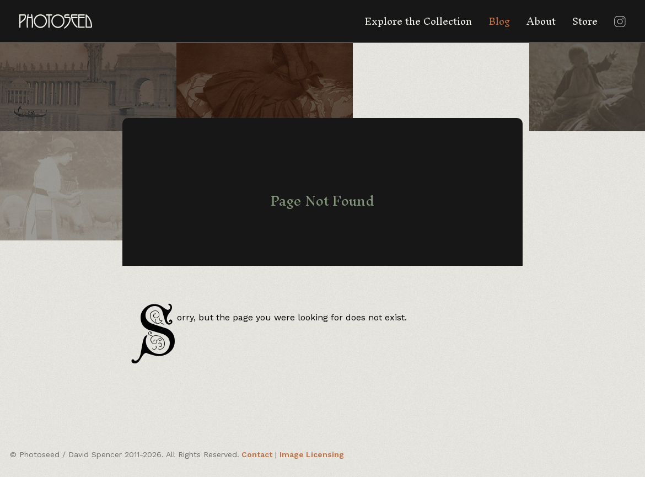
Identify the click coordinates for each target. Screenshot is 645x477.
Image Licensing (312, 454)
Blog (499, 21)
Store (585, 21)
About (541, 21)
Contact (256, 454)
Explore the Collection (418, 21)
